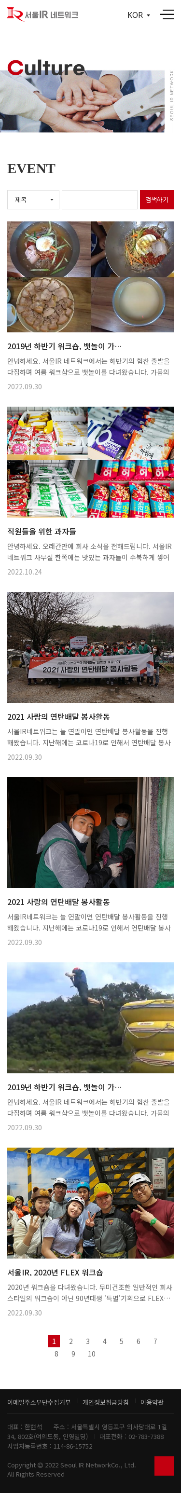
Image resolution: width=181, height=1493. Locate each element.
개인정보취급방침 (106, 1402)
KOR (138, 15)
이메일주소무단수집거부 (39, 1402)
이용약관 (152, 1402)
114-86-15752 (73, 1446)
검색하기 (156, 199)
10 (92, 1353)
